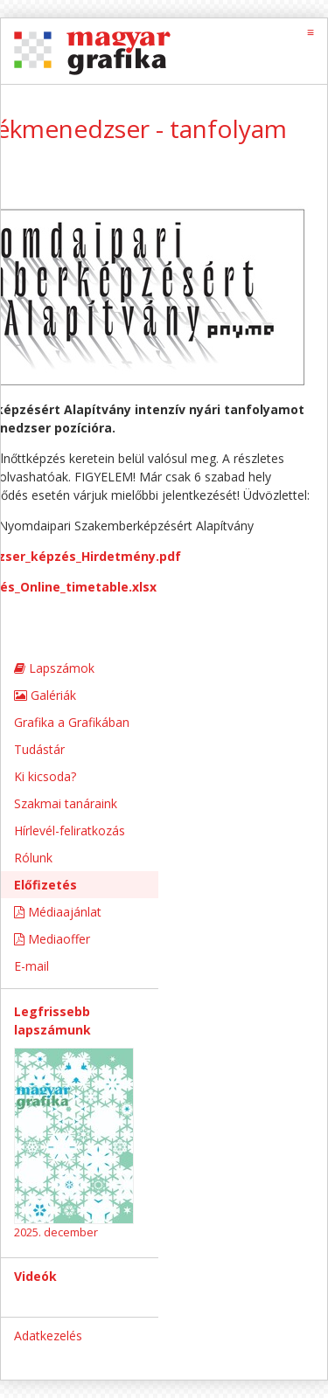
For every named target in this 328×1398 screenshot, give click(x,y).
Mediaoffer (52, 939)
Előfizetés (45, 884)
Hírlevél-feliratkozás (69, 830)
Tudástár (39, 749)
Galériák (45, 695)
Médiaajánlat (57, 911)
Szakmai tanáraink (65, 803)
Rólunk (33, 857)
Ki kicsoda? (45, 776)
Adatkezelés (48, 1335)
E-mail (31, 966)
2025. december (56, 1232)
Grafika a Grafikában (71, 722)
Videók (35, 1276)
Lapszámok (54, 668)
